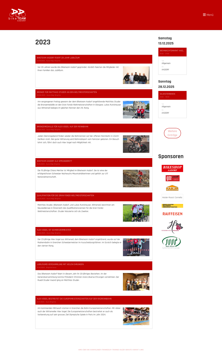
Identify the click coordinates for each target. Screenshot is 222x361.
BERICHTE (129, 350)
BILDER (122, 350)
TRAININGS (115, 350)
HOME (80, 350)
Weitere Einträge (171, 133)
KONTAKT (136, 350)
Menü (208, 15)
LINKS (142, 350)
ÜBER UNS (86, 350)
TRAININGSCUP (106, 350)
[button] (171, 61)
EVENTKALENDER (95, 350)
